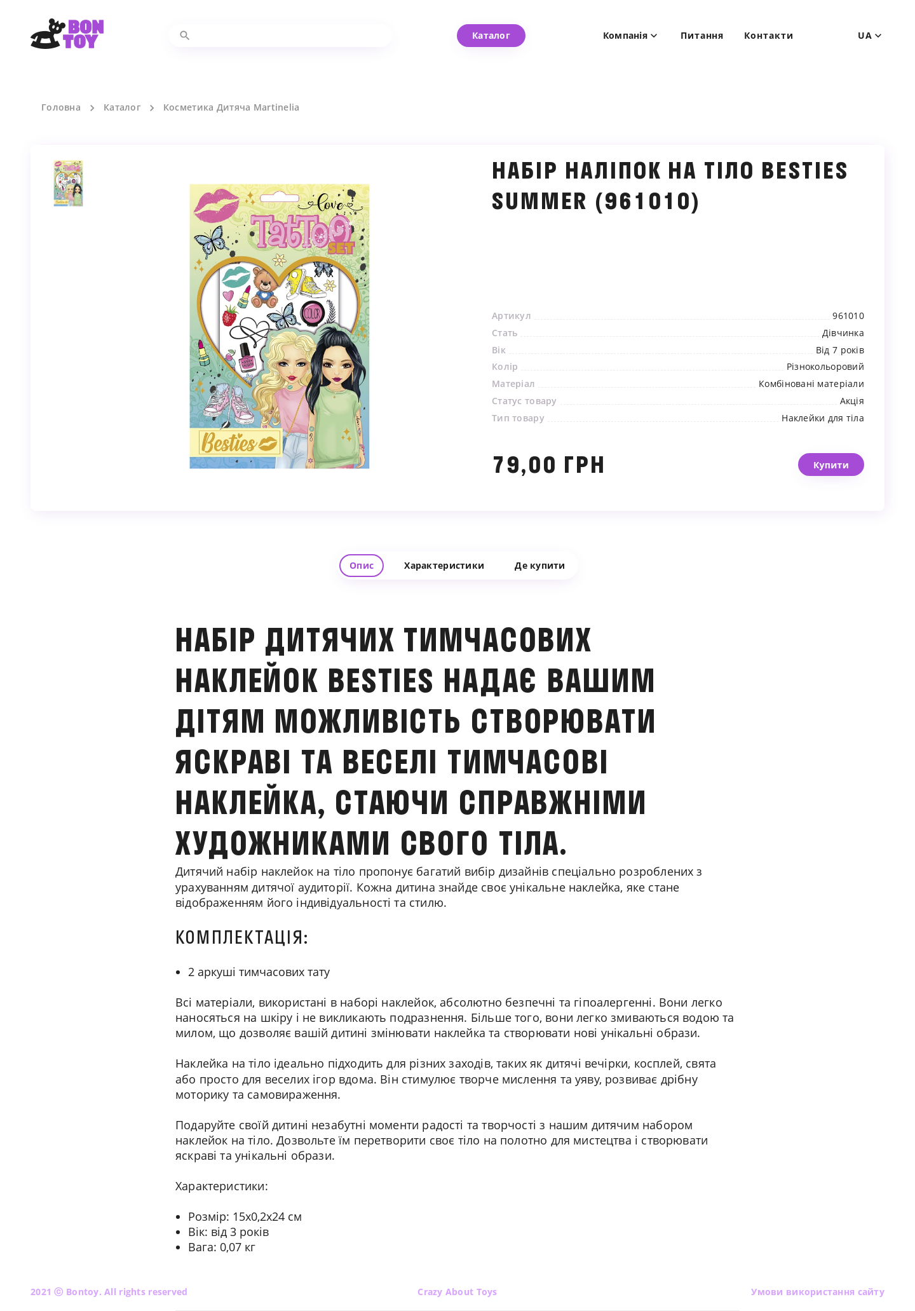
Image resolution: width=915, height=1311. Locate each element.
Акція (852, 401)
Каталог (122, 107)
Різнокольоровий (825, 366)
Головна (61, 107)
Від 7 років (840, 350)
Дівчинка (843, 333)
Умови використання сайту (817, 1292)
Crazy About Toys (457, 1292)
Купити (831, 476)
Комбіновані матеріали (811, 384)
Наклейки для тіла (823, 418)
